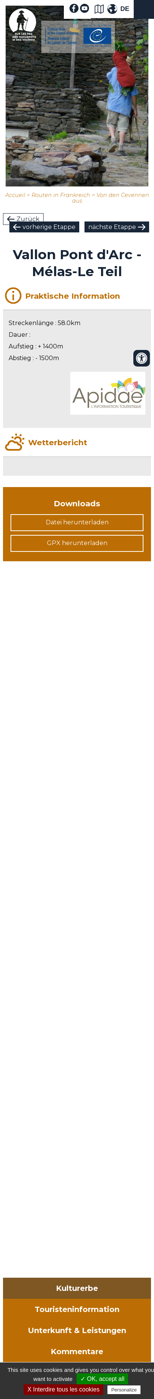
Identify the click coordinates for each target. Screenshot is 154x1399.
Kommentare (77, 1351)
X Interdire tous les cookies (63, 1389)
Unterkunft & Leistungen (77, 1330)
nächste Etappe (112, 227)
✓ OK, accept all (102, 1379)
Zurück (28, 219)
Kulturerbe (77, 1288)
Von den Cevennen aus (110, 198)
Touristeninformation (77, 1309)
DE (124, 8)
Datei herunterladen (77, 522)
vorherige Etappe (49, 227)
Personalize (124, 1390)
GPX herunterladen (77, 543)
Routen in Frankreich (61, 195)
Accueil (15, 195)
